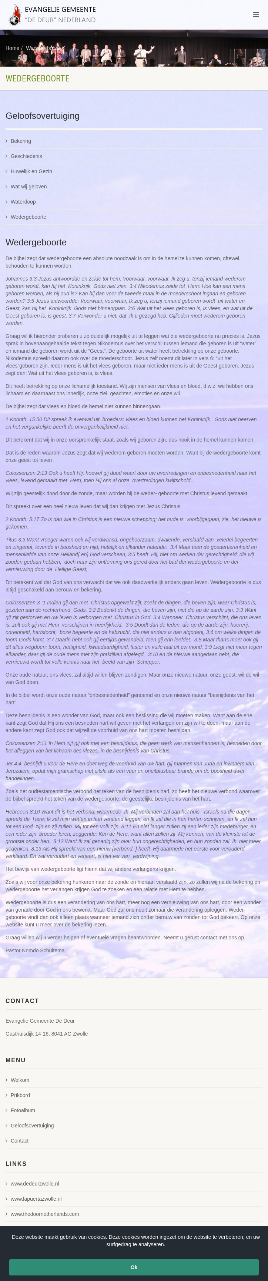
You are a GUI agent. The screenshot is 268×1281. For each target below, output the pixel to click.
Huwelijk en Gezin (29, 171)
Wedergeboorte (43, 48)
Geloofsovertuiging (30, 1126)
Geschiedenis (24, 156)
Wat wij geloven (26, 187)
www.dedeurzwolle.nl (32, 1184)
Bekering (18, 141)
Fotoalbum (20, 1110)
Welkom (17, 1080)
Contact (17, 1141)
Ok (134, 1267)
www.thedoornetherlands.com (42, 1214)
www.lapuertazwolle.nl (34, 1199)
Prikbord (18, 1095)
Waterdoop (21, 202)
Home (12, 48)
